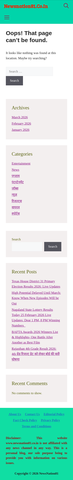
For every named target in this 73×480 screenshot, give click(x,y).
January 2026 (20, 130)
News (15, 170)
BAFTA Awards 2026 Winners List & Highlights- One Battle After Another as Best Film (35, 337)
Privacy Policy (50, 420)
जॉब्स (15, 188)
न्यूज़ (14, 195)
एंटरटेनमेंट (18, 182)
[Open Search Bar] (66, 6)
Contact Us (32, 414)
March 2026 (20, 117)
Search (16, 239)
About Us (15, 414)
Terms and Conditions (36, 426)
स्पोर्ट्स (16, 213)
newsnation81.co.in (26, 6)
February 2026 (21, 123)
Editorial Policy (54, 414)
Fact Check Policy (25, 420)
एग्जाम (16, 176)
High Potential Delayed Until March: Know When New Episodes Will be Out (36, 298)
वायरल (16, 207)
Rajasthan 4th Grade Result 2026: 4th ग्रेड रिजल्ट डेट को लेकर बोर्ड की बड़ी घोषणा (36, 354)
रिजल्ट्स (17, 201)
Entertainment (21, 163)
